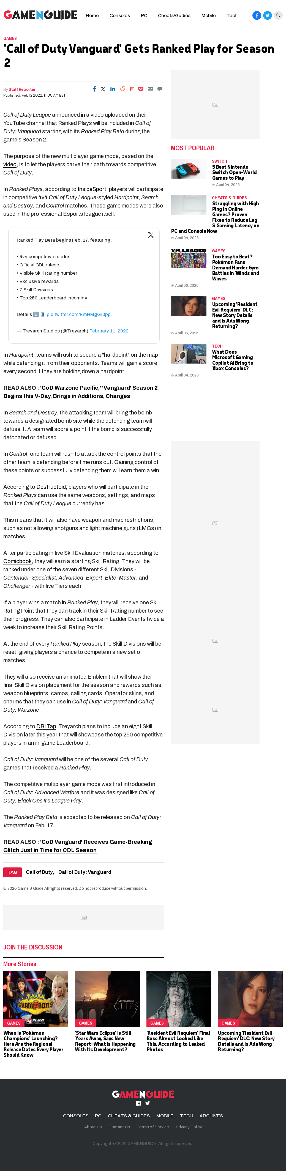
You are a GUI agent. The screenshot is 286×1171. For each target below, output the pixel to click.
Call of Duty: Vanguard (84, 872)
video (10, 164)
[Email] (150, 89)
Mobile (208, 15)
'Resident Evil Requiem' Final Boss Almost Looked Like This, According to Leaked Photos (178, 1041)
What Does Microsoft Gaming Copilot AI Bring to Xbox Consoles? (232, 359)
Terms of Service (153, 1127)
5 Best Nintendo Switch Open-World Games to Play (234, 172)
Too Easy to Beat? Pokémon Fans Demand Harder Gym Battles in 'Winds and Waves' (235, 267)
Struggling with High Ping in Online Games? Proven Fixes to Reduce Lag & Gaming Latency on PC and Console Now (215, 217)
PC (144, 15)
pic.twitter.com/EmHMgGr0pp (79, 314)
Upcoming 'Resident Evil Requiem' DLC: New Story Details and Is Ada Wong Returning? (234, 315)
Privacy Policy (189, 1127)
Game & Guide (30, 888)
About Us (93, 1127)
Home (92, 15)
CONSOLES (75, 1115)
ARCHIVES (211, 1115)
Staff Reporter (22, 89)
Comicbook (17, 561)
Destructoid (51, 487)
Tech (232, 15)
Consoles (120, 15)
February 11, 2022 (109, 331)
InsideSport (92, 189)
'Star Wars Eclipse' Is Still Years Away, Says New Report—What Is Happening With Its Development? (105, 1041)
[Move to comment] (160, 89)
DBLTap (46, 726)
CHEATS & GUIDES (229, 198)
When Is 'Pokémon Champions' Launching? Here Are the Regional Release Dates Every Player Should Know (33, 1044)
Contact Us (119, 1127)
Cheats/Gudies (174, 15)
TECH (217, 346)
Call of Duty (39, 872)
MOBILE (164, 1115)
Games (10, 38)
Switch (219, 161)
